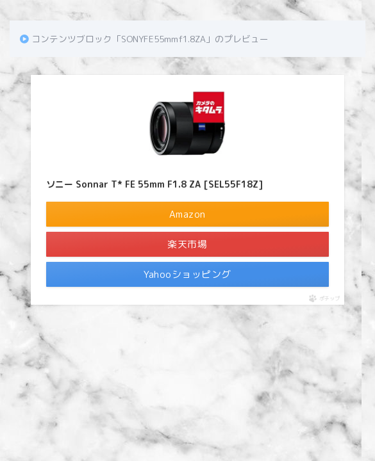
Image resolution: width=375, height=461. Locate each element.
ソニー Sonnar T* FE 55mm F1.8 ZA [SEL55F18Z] (154, 184)
